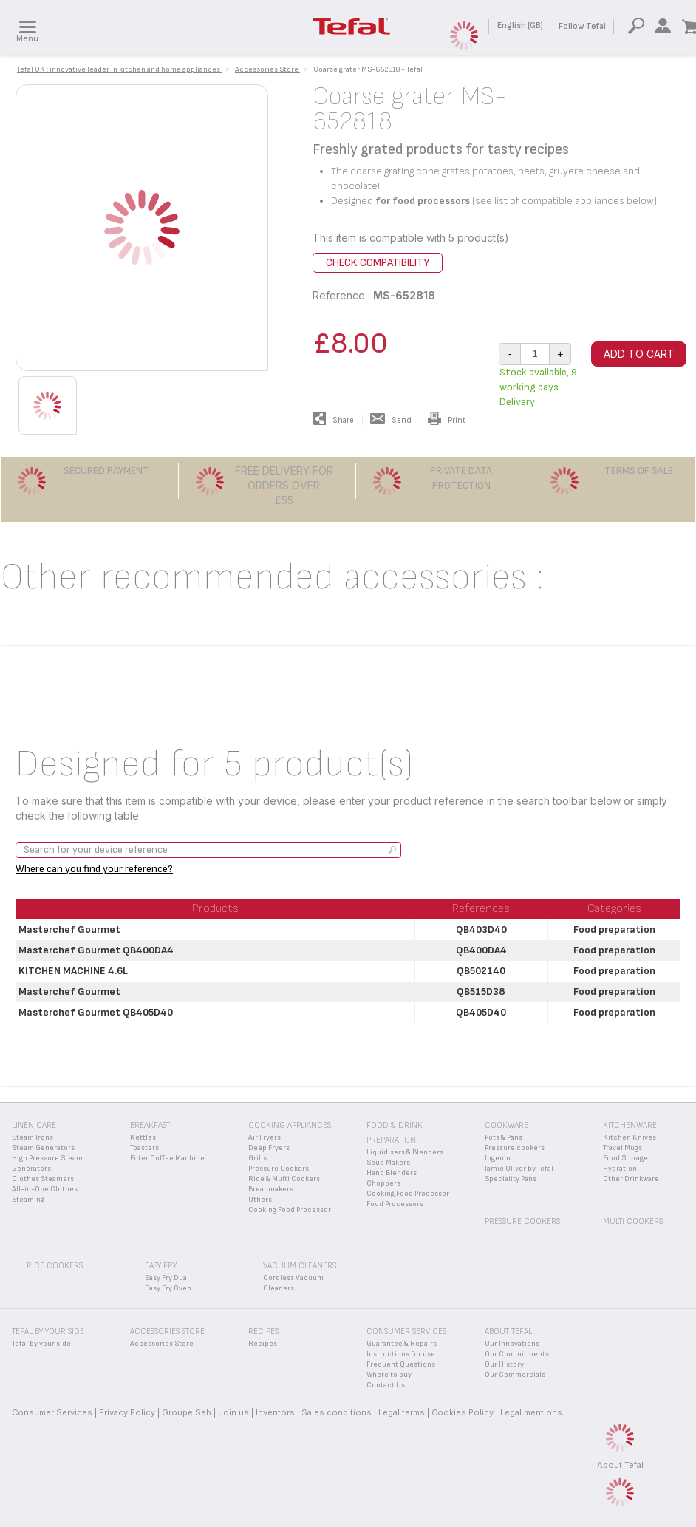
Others (260, 1199)
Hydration (620, 1168)
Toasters (144, 1147)
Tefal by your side (41, 1343)
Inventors (275, 1412)
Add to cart (639, 353)
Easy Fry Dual (167, 1277)
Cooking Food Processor (289, 1209)
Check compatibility (377, 262)
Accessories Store (162, 1343)
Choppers (383, 1183)
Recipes (262, 1343)
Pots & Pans (503, 1137)
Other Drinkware (631, 1178)
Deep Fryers (269, 1147)
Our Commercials (515, 1374)
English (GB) (520, 25)
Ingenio (498, 1158)
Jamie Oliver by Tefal (519, 1168)
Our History (504, 1364)
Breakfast (150, 1125)
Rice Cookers (55, 1266)
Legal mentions (531, 1412)
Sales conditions (336, 1412)
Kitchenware (630, 1125)
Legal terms (401, 1412)
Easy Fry (161, 1266)
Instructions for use (400, 1354)
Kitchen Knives (629, 1137)
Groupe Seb (186, 1412)
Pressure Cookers (278, 1168)
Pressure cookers (515, 1147)
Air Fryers (264, 1137)
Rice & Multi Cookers (284, 1178)
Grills (257, 1158)
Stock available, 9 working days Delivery (538, 387)
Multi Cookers (633, 1221)
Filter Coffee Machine (167, 1158)
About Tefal (620, 1465)
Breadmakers (270, 1189)
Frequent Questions (400, 1364)
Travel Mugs (622, 1147)
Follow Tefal (582, 26)
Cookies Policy (462, 1412)
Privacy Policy (127, 1412)
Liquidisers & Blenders (404, 1152)
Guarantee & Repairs (401, 1343)
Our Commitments (517, 1354)
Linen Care (34, 1125)
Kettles (143, 1137)
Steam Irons (32, 1137)
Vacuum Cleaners (299, 1266)
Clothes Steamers (43, 1178)
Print (446, 420)
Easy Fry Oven (168, 1288)
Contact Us (385, 1385)
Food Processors (394, 1204)
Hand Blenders (391, 1173)
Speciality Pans (510, 1178)
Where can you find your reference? (94, 869)
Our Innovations (512, 1343)
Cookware (506, 1125)
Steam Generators (43, 1147)
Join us (233, 1412)
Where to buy (389, 1374)
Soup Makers (388, 1162)
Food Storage (625, 1158)
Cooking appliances (289, 1125)
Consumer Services (52, 1412)
